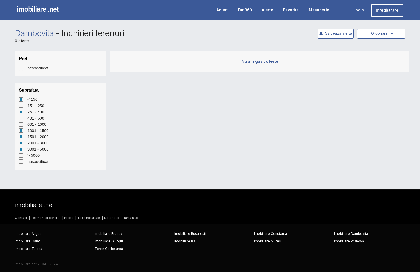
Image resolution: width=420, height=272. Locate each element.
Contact (21, 218)
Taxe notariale (88, 218)
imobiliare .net (37, 9)
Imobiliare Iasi (185, 241)
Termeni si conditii (45, 218)
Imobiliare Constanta (270, 234)
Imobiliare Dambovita (351, 234)
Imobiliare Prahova (349, 241)
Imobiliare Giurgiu (109, 241)
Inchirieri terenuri (92, 33)
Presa (69, 218)
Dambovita (34, 33)
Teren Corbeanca (109, 249)
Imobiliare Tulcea (28, 249)
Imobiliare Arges (28, 234)
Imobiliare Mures (267, 241)
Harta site (130, 218)
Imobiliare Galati (28, 241)
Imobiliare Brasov (109, 234)
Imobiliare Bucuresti (190, 234)
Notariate (111, 218)
